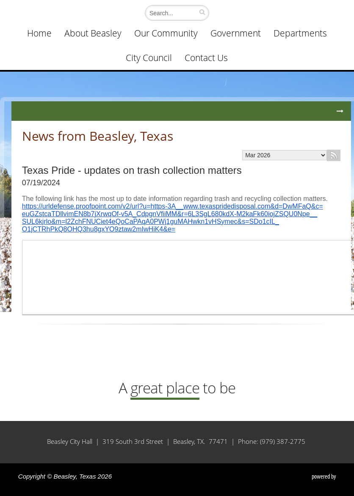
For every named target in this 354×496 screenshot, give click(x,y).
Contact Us (206, 58)
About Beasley (93, 33)
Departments (300, 33)
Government (235, 33)
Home (39, 33)
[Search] (175, 13)
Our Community (166, 33)
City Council (149, 58)
